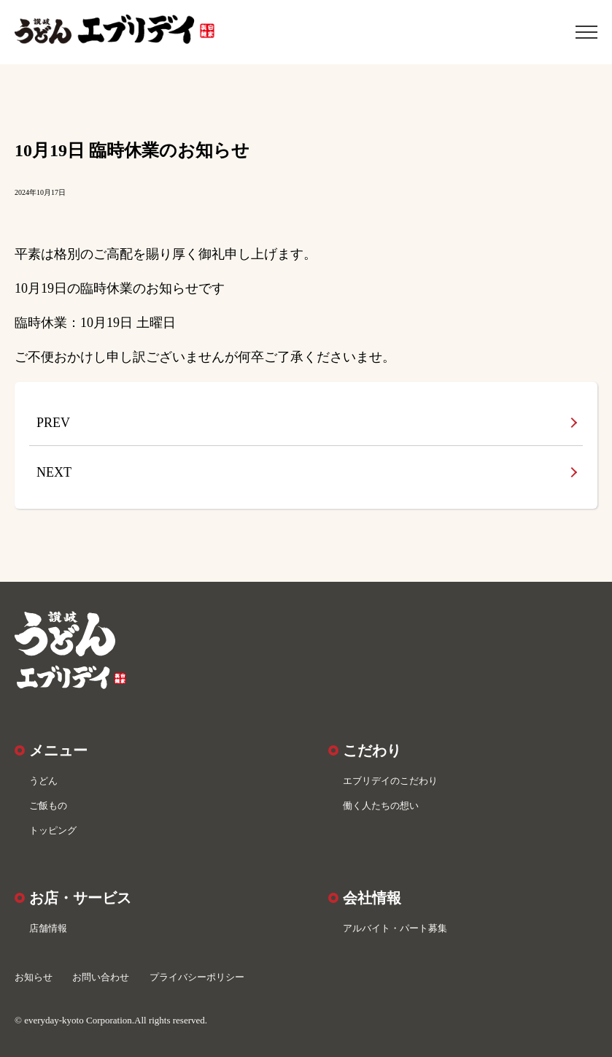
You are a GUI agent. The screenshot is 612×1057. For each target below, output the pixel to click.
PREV (53, 422)
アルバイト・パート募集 (395, 928)
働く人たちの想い (381, 805)
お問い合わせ (100, 977)
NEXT (53, 472)
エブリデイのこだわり (390, 780)
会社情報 (372, 898)
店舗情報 (48, 928)
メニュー (58, 750)
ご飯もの (48, 805)
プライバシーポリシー (197, 977)
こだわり (372, 750)
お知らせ (34, 977)
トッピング (53, 830)
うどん (43, 780)
